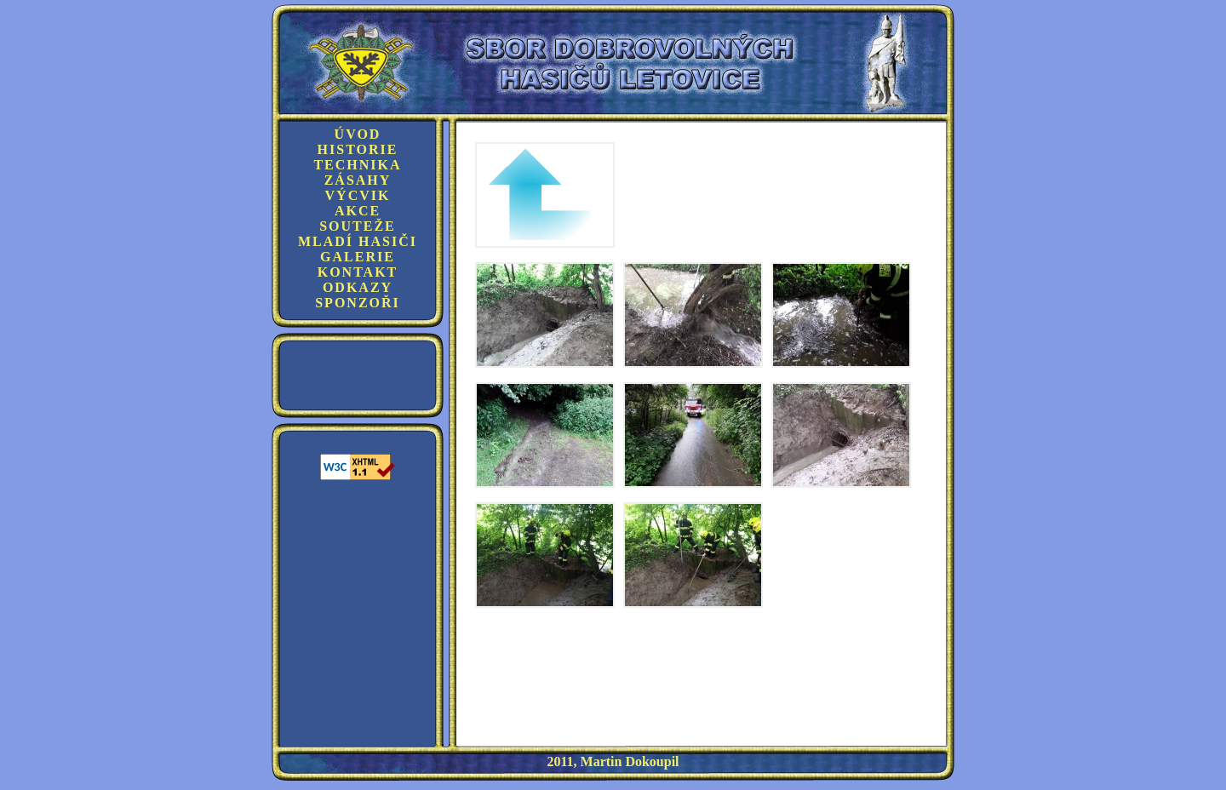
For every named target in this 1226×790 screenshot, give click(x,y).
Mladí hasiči (357, 241)
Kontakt (358, 272)
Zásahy (358, 180)
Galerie (357, 256)
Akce (358, 210)
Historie (358, 149)
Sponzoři (357, 302)
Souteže (357, 226)
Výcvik (358, 195)
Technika (357, 164)
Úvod (358, 134)
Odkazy (357, 287)
